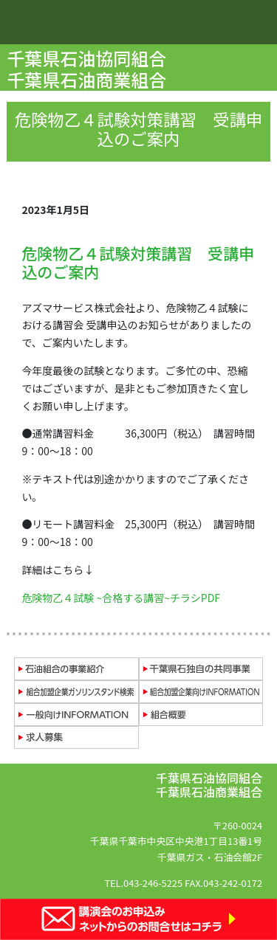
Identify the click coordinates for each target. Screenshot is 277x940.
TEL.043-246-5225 (143, 883)
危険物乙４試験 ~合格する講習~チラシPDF (120, 597)
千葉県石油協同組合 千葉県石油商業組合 (88, 68)
